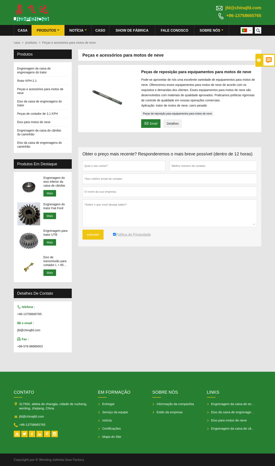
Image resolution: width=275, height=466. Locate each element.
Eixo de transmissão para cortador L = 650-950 (54, 261)
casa (23, 30)
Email (150, 123)
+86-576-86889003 (30, 346)
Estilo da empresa (169, 412)
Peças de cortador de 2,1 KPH (37, 113)
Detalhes (173, 123)
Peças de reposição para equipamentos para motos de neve (177, 113)
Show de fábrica (132, 30)
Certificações (111, 428)
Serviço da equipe (115, 412)
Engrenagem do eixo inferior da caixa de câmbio (54, 181)
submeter (93, 234)
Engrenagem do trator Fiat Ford (54, 206)
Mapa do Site (111, 436)
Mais (50, 193)
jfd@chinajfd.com (243, 7)
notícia (78, 30)
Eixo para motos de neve (33, 122)
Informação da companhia (175, 404)
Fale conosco (174, 30)
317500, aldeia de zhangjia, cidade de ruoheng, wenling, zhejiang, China (53, 406)
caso (100, 30)
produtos (48, 30)
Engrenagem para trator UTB (55, 232)
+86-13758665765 (243, 15)
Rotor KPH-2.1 (27, 80)
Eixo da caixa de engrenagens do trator (239, 412)
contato (24, 392)
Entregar (108, 404)
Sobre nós (211, 30)
